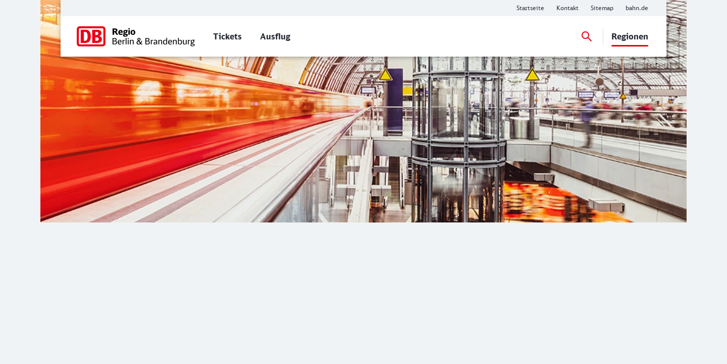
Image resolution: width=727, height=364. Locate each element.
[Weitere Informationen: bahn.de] (637, 8)
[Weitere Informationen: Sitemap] (602, 8)
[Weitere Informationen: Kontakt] (567, 8)
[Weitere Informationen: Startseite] (530, 8)
